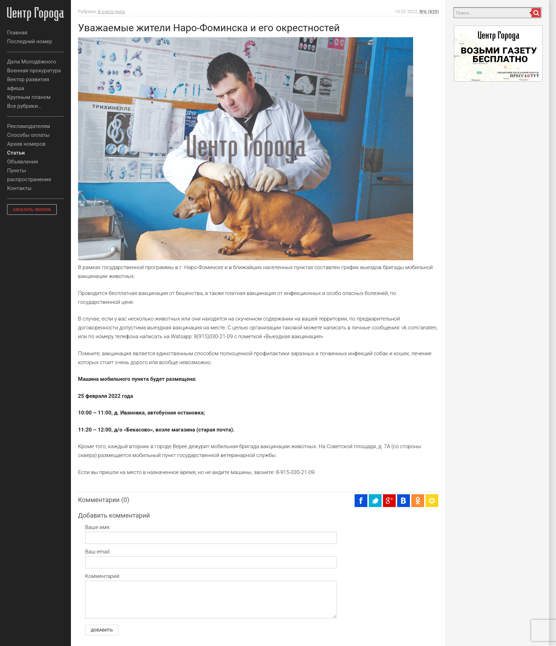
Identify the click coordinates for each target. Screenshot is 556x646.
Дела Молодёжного (31, 62)
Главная (17, 32)
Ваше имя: (97, 527)
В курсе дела (111, 11)
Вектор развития (28, 79)
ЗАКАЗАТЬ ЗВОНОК (32, 209)
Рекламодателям (28, 126)
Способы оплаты (28, 135)
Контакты (19, 188)
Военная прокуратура (34, 70)
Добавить (102, 630)
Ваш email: (98, 551)
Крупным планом (29, 97)
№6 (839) (429, 11)
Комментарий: (102, 576)
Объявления (22, 161)
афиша (15, 88)
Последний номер (29, 41)
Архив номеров (26, 144)
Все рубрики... (24, 106)
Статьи (16, 153)
